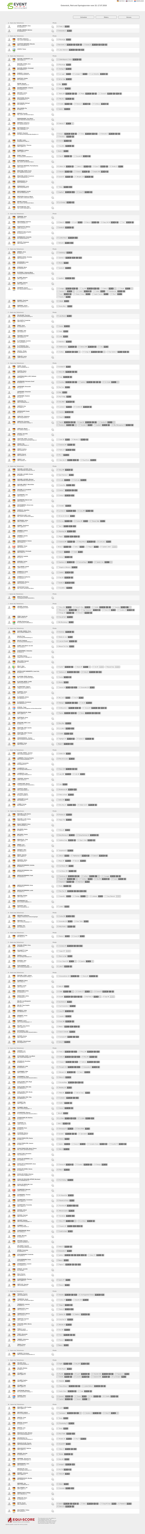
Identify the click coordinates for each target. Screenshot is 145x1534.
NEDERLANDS (140, 1)
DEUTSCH (122, 1)
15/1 (73, 257)
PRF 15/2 (69, 44)
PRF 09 (92, 687)
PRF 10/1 (71, 49)
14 (76, 49)
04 (73, 93)
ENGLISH (130, 1)
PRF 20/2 (68, 407)
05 (106, 74)
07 (71, 104)
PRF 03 (68, 39)
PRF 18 (68, 123)
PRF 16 (69, 316)
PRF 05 (68, 74)
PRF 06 (67, 104)
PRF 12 (66, 151)
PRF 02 (64, 84)
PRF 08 (70, 306)
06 (73, 136)
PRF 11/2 (68, 227)
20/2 (77, 44)
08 (73, 769)
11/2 (70, 187)
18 (74, 44)
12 (79, 49)
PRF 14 (110, 93)
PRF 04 (85, 74)
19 (72, 123)
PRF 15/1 (88, 93)
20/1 (82, 49)
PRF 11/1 (68, 68)
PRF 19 (114, 546)
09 (71, 469)
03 (73, 444)
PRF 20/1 (75, 59)
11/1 (76, 237)
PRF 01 (67, 26)
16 (80, 44)
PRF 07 (88, 294)
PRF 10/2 (68, 79)
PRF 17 (121, 166)
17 (119, 133)
